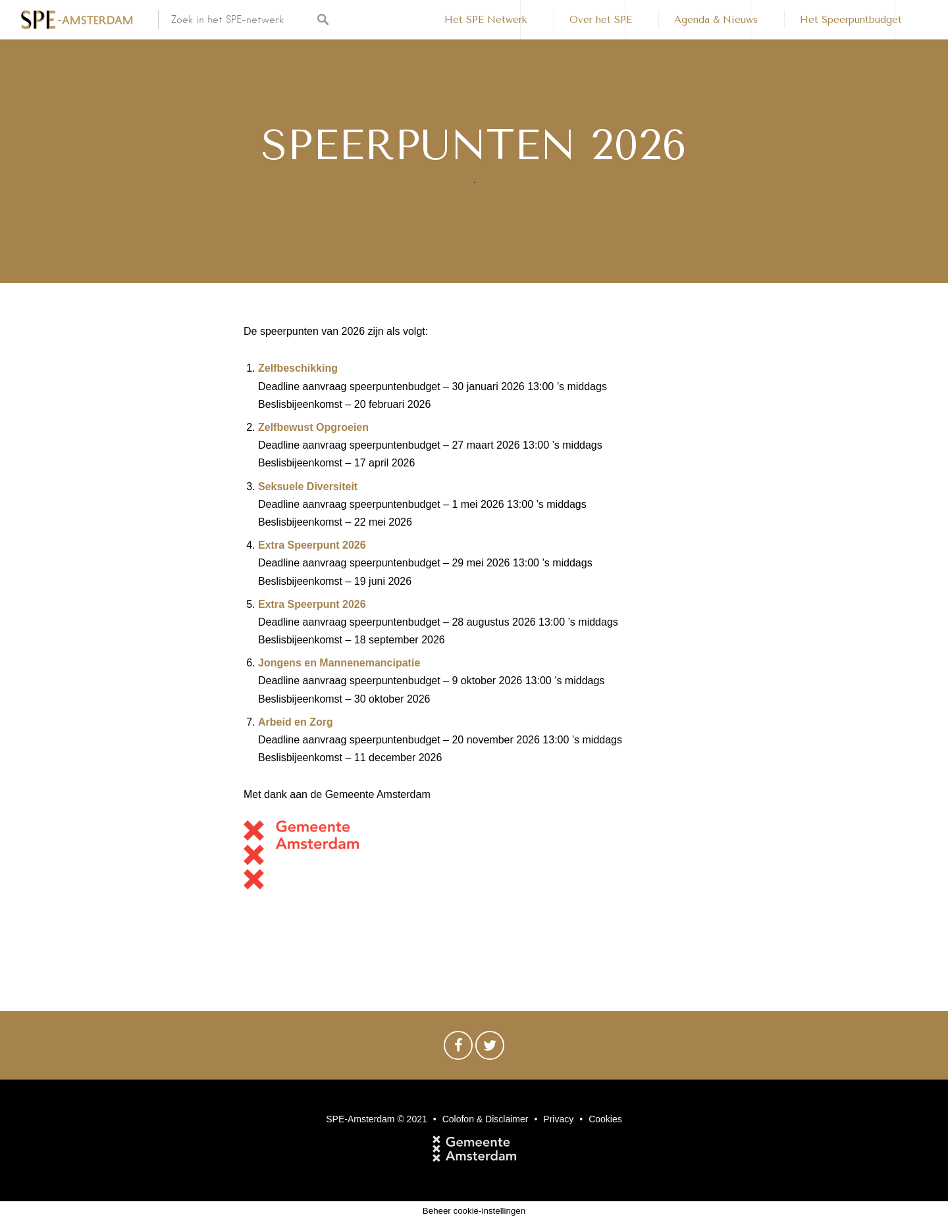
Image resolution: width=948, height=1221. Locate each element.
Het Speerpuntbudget (851, 20)
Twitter (490, 1048)
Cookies (605, 1119)
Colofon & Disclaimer (485, 1119)
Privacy (558, 1119)
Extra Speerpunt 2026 (312, 545)
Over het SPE (600, 20)
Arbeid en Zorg (295, 722)
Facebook (458, 1048)
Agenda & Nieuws (716, 20)
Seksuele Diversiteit (307, 486)
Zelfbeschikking (298, 368)
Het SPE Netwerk (485, 20)
